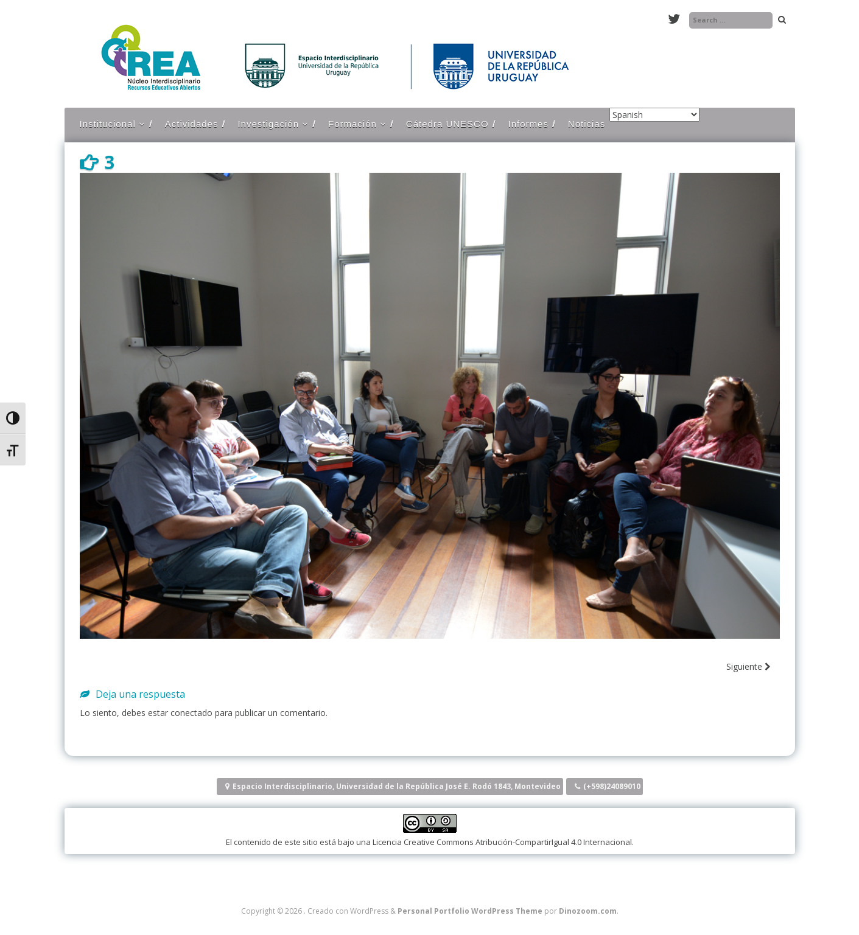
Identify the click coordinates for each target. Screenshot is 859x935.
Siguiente (748, 666)
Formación (352, 124)
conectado (191, 712)
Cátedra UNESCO (447, 124)
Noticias (586, 124)
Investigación (268, 124)
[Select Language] (654, 115)
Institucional (108, 124)
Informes (528, 124)
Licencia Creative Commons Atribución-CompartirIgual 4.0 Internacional (502, 841)
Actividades (192, 124)
